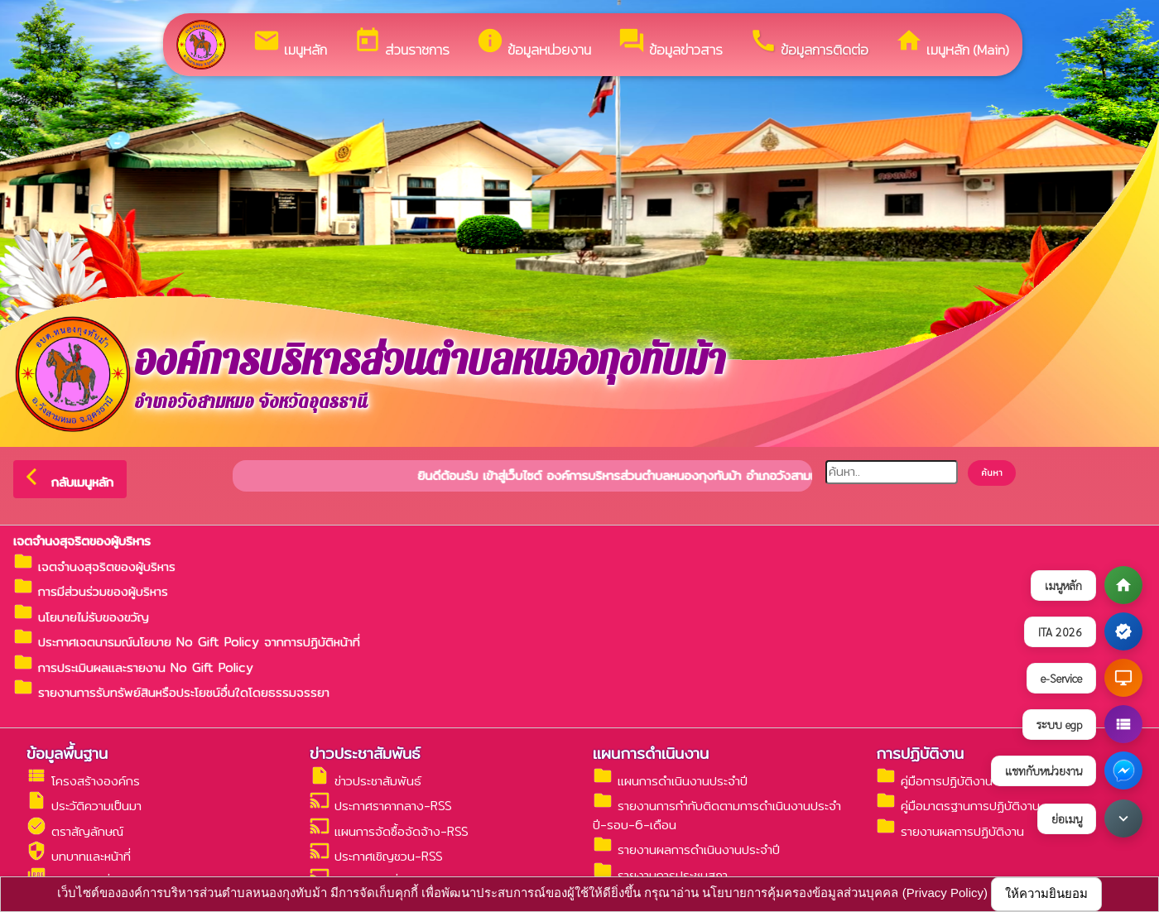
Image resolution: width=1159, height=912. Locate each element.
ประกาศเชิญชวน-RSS (376, 856)
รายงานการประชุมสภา (660, 875)
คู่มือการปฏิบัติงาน (934, 780)
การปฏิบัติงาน (920, 753)
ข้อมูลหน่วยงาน (533, 43)
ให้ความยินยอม (1046, 893)
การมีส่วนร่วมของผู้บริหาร (90, 591)
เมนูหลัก (289, 43)
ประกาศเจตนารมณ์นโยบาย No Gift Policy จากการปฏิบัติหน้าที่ (186, 641)
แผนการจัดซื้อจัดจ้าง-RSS (389, 831)
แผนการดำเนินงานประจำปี (670, 780)
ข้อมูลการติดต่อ (808, 43)
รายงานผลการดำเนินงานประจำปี (686, 849)
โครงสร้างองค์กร (83, 780)
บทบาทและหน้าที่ (78, 856)
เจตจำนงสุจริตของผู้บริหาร (94, 566)
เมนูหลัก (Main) (952, 43)
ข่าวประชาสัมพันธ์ (365, 753)
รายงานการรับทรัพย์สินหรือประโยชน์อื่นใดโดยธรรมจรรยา (171, 692)
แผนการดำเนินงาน (651, 753)
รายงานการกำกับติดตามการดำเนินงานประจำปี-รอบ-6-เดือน (717, 815)
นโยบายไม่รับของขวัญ (81, 616)
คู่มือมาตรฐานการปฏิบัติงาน (958, 805)
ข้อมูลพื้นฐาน (67, 753)
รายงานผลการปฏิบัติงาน (950, 831)
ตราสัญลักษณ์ (74, 831)
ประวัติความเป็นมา (84, 805)
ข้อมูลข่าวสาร (670, 43)
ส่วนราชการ (401, 43)
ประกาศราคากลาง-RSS (381, 805)
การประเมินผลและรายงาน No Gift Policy (133, 667)
